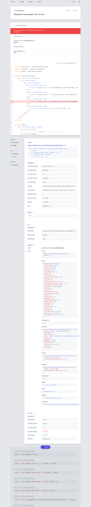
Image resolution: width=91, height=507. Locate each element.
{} (57, 255)
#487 (58, 263)
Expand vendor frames (20, 25)
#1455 (74, 355)
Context (12, 162)
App (11, 150)
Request (12, 139)
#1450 (76, 329)
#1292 (74, 367)
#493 (67, 331)
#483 (68, 253)
